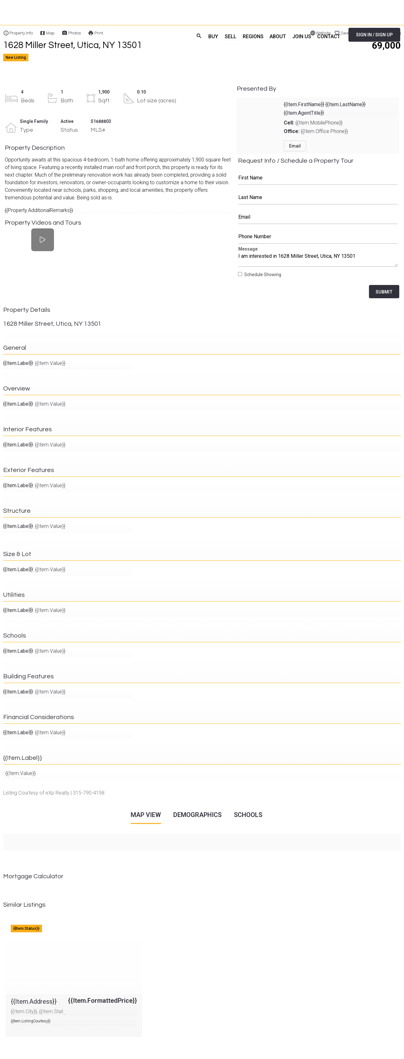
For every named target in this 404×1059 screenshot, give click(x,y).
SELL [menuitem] (229, 36)
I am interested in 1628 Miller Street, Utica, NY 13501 (318, 258)
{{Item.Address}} (24, 923)
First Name (318, 178)
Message (318, 258)
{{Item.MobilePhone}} (313, 123)
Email (318, 217)
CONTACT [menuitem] (328, 36)
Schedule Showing (262, 274)
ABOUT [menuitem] (277, 36)
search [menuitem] (197, 35)
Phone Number (318, 237)
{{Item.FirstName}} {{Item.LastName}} (324, 104)
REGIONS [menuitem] (251, 36)
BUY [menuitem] (212, 36)
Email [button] (295, 145)
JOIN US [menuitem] (301, 36)
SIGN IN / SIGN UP (374, 35)
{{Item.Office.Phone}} (316, 131)
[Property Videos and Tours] (42, 240)
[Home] (70, 35)
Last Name (318, 197)
